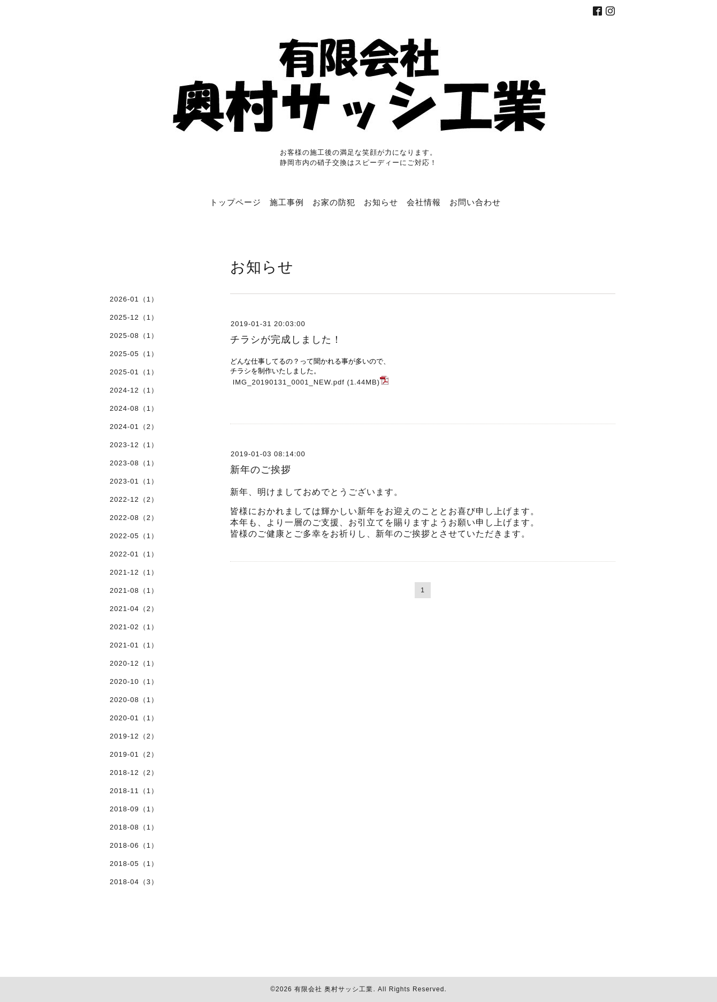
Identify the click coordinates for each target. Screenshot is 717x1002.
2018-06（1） (134, 845)
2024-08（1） (134, 408)
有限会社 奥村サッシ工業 (333, 989)
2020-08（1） (134, 700)
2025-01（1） (134, 372)
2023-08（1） (134, 463)
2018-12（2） (134, 773)
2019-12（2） (134, 736)
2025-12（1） (134, 317)
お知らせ (381, 202)
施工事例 (287, 202)
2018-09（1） (134, 809)
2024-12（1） (134, 390)
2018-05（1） (134, 864)
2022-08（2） (134, 518)
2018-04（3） (134, 882)
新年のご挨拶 (260, 469)
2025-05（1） (134, 354)
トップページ (235, 202)
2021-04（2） (134, 609)
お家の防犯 (333, 202)
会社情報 (424, 202)
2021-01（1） (134, 645)
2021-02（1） (134, 627)
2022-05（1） (134, 536)
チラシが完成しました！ (286, 339)
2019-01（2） (134, 754)
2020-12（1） (134, 663)
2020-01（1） (134, 718)
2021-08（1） (134, 590)
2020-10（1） (134, 681)
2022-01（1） (134, 554)
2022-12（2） (134, 499)
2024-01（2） (134, 427)
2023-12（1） (134, 445)
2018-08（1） (134, 827)
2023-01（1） (134, 481)
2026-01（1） (134, 299)
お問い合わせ (475, 202)
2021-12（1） (134, 572)
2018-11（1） (134, 791)
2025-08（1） (134, 336)
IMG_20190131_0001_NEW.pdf (289, 382)
